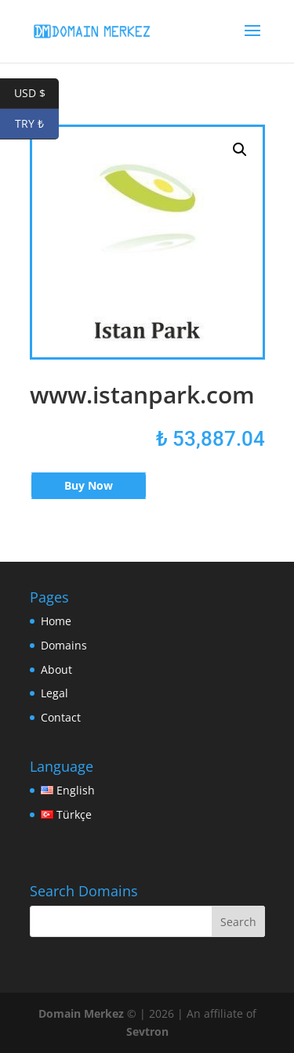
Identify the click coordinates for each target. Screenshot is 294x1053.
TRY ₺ (37, 124)
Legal (54, 693)
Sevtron (147, 1031)
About (56, 669)
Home (56, 620)
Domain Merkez (81, 1013)
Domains (64, 645)
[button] (240, 150)
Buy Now (88, 485)
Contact (61, 717)
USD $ (37, 93)
